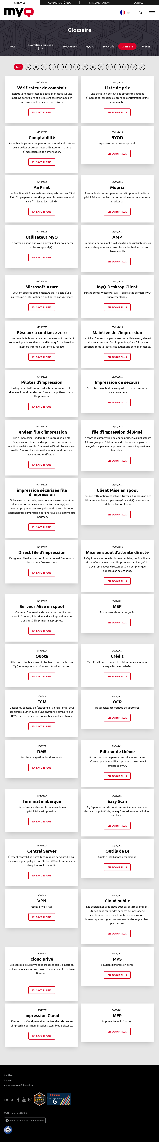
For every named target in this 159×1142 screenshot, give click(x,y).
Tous (12, 46)
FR (125, 12)
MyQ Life (108, 46)
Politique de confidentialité (18, 1085)
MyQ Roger (70, 46)
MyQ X (90, 46)
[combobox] (127, 12)
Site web (20, 2)
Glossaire (127, 46)
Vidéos (146, 46)
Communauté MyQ (59, 2)
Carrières (8, 1075)
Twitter (12, 1099)
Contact (139, 2)
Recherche (139, 12)
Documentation (99, 2)
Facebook (18, 1099)
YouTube (24, 1099)
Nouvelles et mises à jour (40, 46)
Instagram (30, 1099)
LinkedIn (6, 1099)
